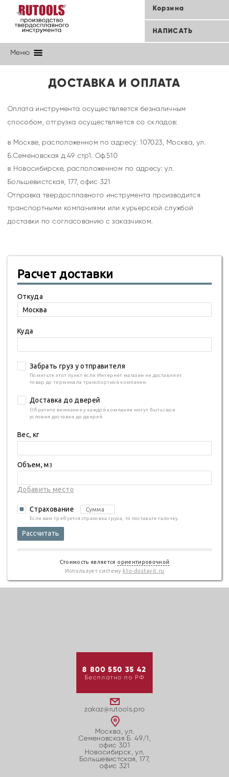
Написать (173, 31)
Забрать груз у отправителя (77, 366)
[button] (20, 53)
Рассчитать (40, 533)
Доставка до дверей (65, 400)
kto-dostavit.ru (143, 571)
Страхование (72, 509)
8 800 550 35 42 (114, 669)
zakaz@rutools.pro (114, 709)
